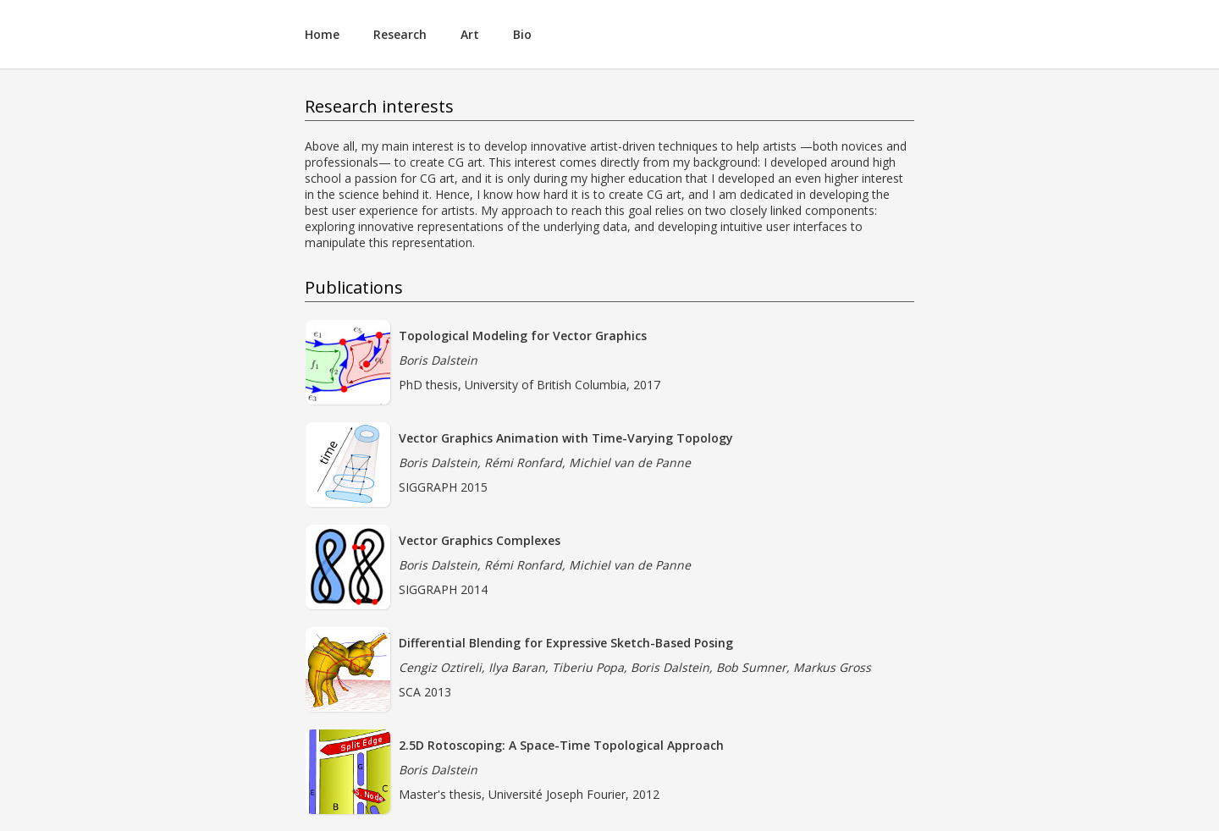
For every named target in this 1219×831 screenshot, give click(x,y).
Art (470, 34)
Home (322, 34)
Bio (522, 34)
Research (400, 34)
